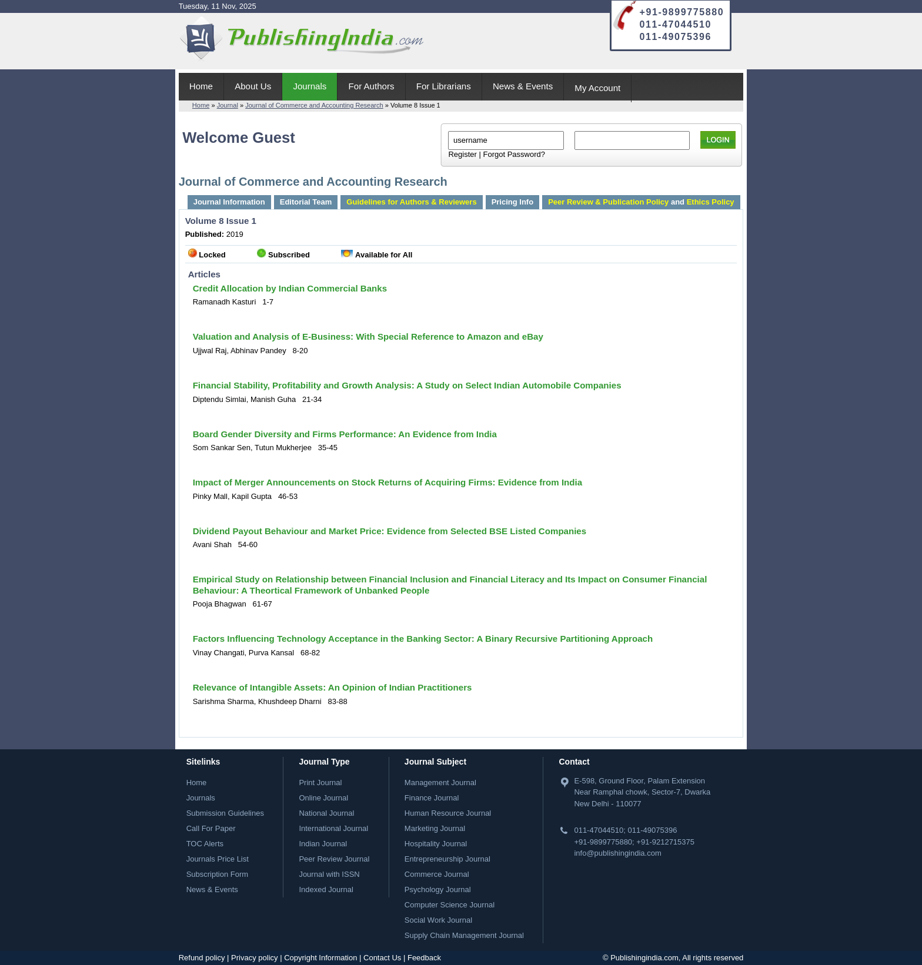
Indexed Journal (326, 889)
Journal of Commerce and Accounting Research (314, 105)
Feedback (424, 957)
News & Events (523, 86)
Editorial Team (306, 201)
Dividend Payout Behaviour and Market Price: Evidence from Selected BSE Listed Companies (390, 531)
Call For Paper (211, 828)
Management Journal (440, 782)
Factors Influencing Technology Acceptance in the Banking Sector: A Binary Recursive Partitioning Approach (423, 639)
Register (462, 154)
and (641, 201)
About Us (253, 86)
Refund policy (202, 957)
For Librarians (443, 86)
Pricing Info (513, 201)
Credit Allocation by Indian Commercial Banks (290, 288)
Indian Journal (323, 843)
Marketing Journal (435, 828)
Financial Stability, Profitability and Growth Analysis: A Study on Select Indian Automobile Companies (407, 385)
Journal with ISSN (329, 874)
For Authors (372, 86)
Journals (309, 86)
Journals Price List (217, 859)
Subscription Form (217, 874)
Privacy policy (254, 957)
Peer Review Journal (334, 859)
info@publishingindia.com (617, 853)
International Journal (333, 828)
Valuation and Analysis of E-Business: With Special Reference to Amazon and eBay (368, 336)
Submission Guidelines (225, 813)
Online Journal (323, 797)
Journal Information (229, 201)
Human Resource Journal (448, 813)
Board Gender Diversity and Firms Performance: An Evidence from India (345, 434)
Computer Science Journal (450, 904)
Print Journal (320, 782)
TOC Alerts (204, 843)
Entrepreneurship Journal (447, 859)
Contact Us (382, 957)
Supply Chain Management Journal (464, 935)
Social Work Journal (438, 920)
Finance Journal (432, 797)
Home (201, 86)
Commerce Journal (437, 874)
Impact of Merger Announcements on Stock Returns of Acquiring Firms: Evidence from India (387, 482)
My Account (597, 88)
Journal (227, 105)
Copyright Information (320, 957)
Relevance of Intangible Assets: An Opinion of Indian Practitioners (332, 687)
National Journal (326, 813)
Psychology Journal (438, 889)
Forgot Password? (514, 154)
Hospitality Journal (436, 843)
